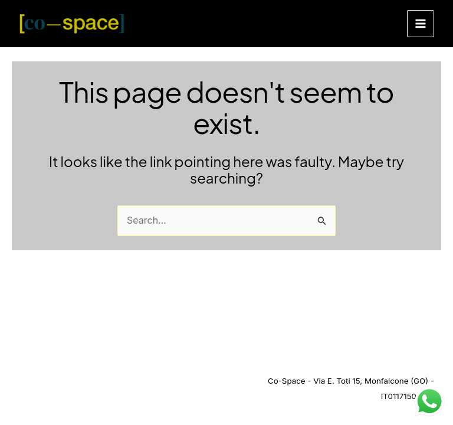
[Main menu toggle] (420, 23)
